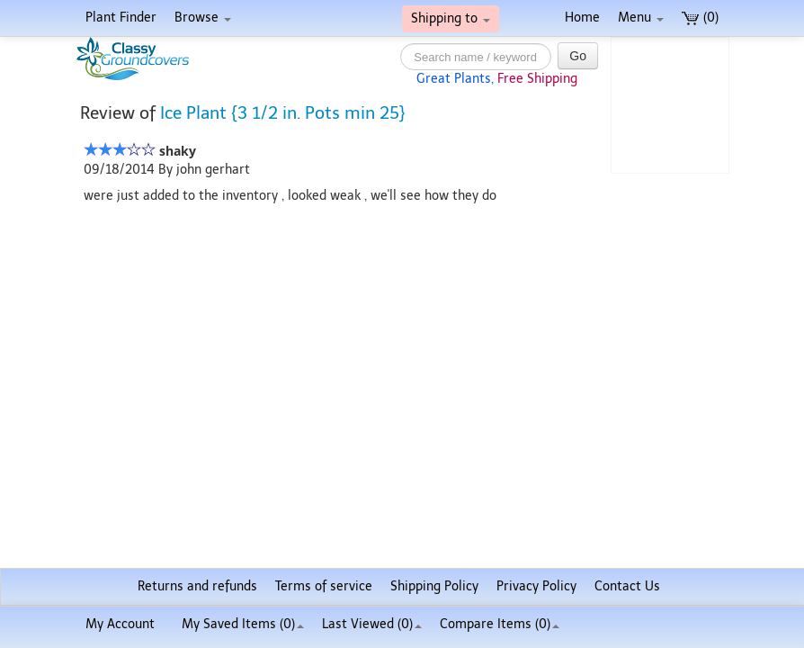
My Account (120, 624)
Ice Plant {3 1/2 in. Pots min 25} (283, 113)
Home (582, 17)
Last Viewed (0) (372, 624)
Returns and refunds (197, 586)
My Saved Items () (243, 624)
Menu (641, 17)
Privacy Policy (536, 586)
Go (577, 56)
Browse (202, 17)
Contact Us (627, 586)
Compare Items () (499, 624)
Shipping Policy (434, 586)
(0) (700, 17)
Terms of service (323, 586)
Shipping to (450, 18)
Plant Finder (120, 17)
